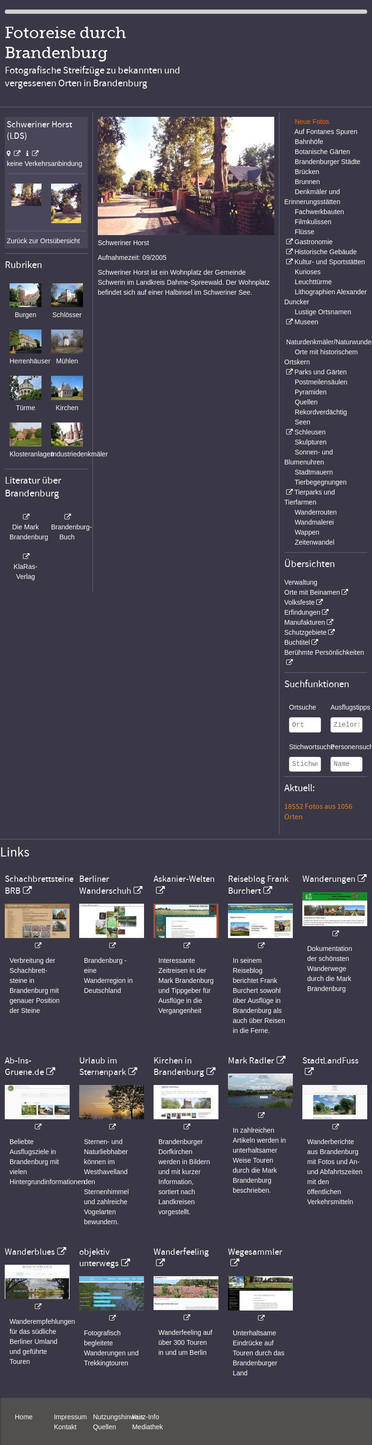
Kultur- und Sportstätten (329, 262)
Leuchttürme (313, 282)
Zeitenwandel (314, 542)
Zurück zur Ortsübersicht (43, 241)
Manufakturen (304, 622)
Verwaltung (300, 582)
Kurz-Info (145, 1417)
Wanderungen (328, 879)
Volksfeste (299, 602)
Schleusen (309, 432)
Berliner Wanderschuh (105, 884)
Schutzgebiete (305, 632)
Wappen (307, 532)
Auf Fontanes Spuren (325, 131)
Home (23, 1417)
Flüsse (304, 232)
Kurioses (307, 272)
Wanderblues (30, 1252)
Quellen (306, 402)
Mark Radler (251, 1060)
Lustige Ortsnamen (323, 312)
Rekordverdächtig (321, 412)
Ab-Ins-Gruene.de (24, 1066)
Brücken (307, 171)
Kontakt (65, 1427)
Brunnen (307, 182)
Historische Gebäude (325, 252)
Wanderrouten (316, 512)
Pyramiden (311, 392)
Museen (306, 322)
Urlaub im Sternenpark (102, 1066)
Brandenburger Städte (328, 161)
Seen (302, 422)
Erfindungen (302, 612)
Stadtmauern (314, 472)
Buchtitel (297, 642)
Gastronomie (313, 242)
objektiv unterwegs (99, 1257)
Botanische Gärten (322, 151)
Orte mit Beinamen (312, 592)
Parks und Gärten (320, 372)
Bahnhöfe (309, 141)
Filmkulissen (313, 222)
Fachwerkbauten (319, 212)
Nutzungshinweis (118, 1417)
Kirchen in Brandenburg (179, 1066)
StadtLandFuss (330, 1060)
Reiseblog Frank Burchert (258, 884)
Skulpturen (311, 442)
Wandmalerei (314, 522)
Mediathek (147, 1427)
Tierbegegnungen (321, 482)
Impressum (70, 1417)
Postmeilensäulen (321, 382)
